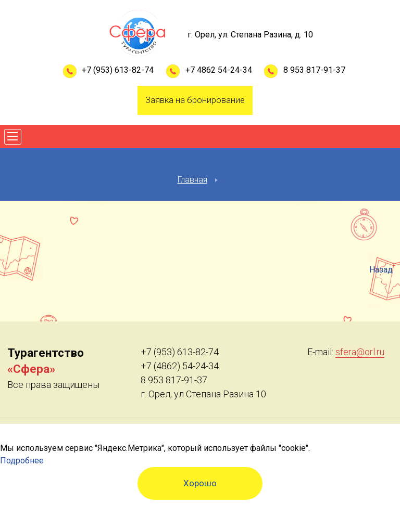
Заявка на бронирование (195, 100)
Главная (192, 180)
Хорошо (200, 483)
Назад (381, 270)
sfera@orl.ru (359, 351)
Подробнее (22, 460)
